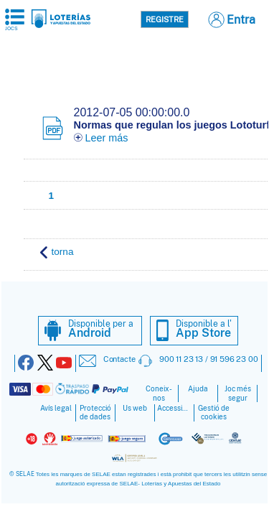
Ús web (135, 408)
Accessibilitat (174, 408)
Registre (165, 19)
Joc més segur (238, 393)
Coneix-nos (159, 393)
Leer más (101, 138)
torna (57, 252)
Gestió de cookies (214, 412)
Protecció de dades (95, 412)
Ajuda (198, 389)
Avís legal (56, 408)
